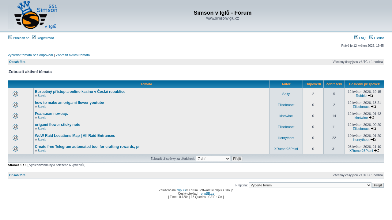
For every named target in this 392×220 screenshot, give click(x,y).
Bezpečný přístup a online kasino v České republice (80, 92)
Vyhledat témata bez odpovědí (30, 55)
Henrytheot (286, 138)
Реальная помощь (51, 114)
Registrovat (43, 38)
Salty (286, 94)
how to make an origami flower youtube (69, 103)
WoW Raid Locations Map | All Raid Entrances (75, 136)
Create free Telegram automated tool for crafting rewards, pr (87, 147)
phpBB (181, 190)
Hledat (376, 38)
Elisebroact (286, 105)
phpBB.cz (207, 193)
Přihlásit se (18, 38)
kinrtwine (285, 116)
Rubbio (361, 95)
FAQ (360, 38)
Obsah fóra (17, 62)
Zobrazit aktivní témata (73, 55)
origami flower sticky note (57, 125)
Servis (42, 95)
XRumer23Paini (286, 149)
